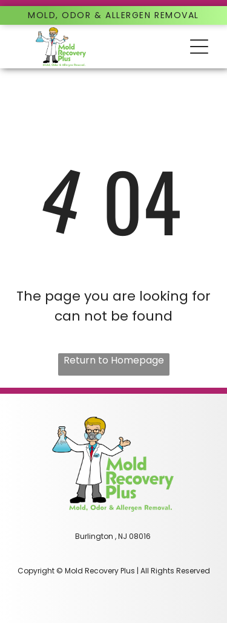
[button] (199, 47)
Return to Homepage (114, 360)
